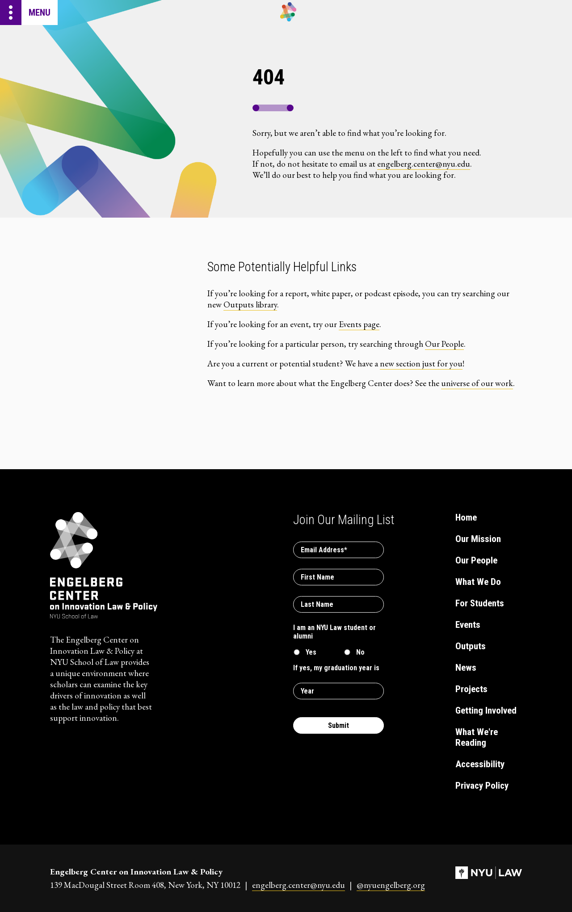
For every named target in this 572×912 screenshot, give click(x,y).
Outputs (470, 646)
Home (466, 517)
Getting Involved (486, 710)
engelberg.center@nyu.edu (423, 163)
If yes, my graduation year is (336, 668)
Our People (444, 343)
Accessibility (480, 764)
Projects (471, 689)
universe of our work (477, 383)
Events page (359, 324)
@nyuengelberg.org (391, 885)
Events (467, 624)
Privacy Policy (482, 785)
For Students (479, 603)
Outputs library (250, 304)
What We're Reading (476, 737)
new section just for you (421, 363)
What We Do (478, 581)
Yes (311, 652)
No (360, 652)
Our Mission (478, 539)
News (465, 667)
